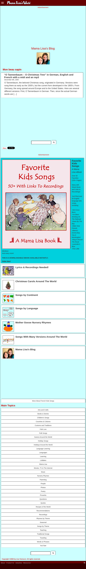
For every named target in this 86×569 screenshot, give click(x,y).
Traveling (43, 538)
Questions (43, 499)
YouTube (43, 546)
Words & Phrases (43, 542)
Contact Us (10, 563)
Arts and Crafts (43, 410)
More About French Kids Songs (43, 401)
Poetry (43, 491)
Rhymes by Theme (43, 518)
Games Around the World (43, 437)
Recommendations (43, 511)
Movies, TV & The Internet (43, 468)
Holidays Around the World (43, 445)
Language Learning (43, 449)
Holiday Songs (43, 441)
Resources (27, 563)
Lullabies (43, 460)
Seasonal (43, 522)
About (3, 563)
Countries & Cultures (43, 421)
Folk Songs (43, 433)
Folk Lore (43, 429)
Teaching (43, 530)
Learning (43, 456)
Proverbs (43, 495)
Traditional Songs (43, 534)
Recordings (43, 515)
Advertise (19, 563)
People (43, 483)
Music (43, 472)
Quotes (43, 503)
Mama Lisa (43, 464)
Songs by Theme (43, 526)
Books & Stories (43, 414)
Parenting (43, 480)
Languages (43, 452)
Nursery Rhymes (43, 476)
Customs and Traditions (43, 425)
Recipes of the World (43, 507)
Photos (43, 487)
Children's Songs (43, 418)
